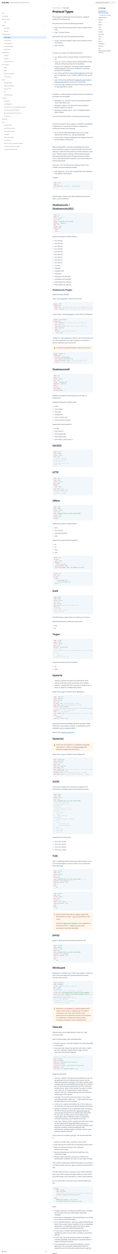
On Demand (7, 116)
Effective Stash (8, 125)
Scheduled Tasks (8, 89)
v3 (56, 300)
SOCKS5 (100, 20)
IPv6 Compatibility (9, 137)
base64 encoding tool (39, 677)
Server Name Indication (50, 63)
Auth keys (55, 1003)
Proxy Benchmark (8, 41)
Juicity (100, 41)
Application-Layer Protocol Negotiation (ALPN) (62, 68)
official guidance (86, 690)
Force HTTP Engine (9, 68)
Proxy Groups (7, 35)
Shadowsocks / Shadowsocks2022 (103, 12)
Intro (3, 8)
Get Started (5, 11)
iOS (5, 17)
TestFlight (6, 134)
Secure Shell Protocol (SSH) (53, 1139)
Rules (10, 20)
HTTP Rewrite (7, 71)
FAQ (10, 122)
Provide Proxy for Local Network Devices (10, 102)
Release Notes (10, 14)
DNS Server (7, 96)
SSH (99, 48)
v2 (52, 300)
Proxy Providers (8, 38)
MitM (5, 65)
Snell (99, 27)
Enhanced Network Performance (9, 112)
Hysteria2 (101, 34)
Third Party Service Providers (9, 107)
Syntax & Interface (9, 80)
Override (6, 53)
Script (10, 74)
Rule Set (6, 26)
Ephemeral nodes (32, 1023)
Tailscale (100, 46)
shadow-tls (40, 292)
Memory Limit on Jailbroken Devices (9, 144)
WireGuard (101, 43)
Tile (5, 86)
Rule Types (7, 23)
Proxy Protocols (10, 29)
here (60, 94)
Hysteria (100, 32)
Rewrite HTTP (7, 83)
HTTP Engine (10, 59)
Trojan (100, 29)
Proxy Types (7, 32)
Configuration (10, 47)
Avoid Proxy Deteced (9, 128)
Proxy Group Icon (8, 56)
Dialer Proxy (7, 44)
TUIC (99, 39)
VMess (100, 24)
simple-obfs (36, 253)
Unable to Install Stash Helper (10, 149)
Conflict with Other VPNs (10, 153)
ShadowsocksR (102, 17)
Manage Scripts (8, 77)
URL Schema (7, 140)
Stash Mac (4, 119)
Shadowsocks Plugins (105, 15)
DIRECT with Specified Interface (104, 51)
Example (6, 50)
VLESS (100, 36)
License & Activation (9, 131)
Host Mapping (8, 99)
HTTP (99, 22)
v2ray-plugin (42, 268)
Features (10, 92)
